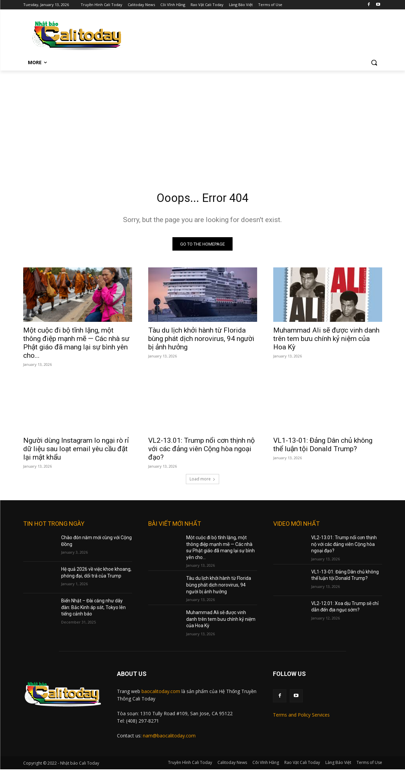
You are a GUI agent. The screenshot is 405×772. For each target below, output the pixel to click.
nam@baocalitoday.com (169, 738)
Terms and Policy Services (301, 717)
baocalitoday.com (160, 694)
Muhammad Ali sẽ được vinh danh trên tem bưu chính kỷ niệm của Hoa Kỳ (326, 341)
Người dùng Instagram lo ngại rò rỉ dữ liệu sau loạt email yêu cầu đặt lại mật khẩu (76, 451)
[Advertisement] (202, 121)
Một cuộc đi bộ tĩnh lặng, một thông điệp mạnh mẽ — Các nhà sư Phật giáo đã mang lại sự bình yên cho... (76, 345)
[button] (374, 62)
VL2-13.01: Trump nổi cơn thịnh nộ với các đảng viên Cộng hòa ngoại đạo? (201, 451)
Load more (202, 481)
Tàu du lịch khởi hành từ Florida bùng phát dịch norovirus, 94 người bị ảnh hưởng (201, 341)
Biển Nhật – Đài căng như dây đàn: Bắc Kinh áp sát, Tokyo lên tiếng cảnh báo (93, 610)
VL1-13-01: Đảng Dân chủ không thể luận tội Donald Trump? (322, 447)
